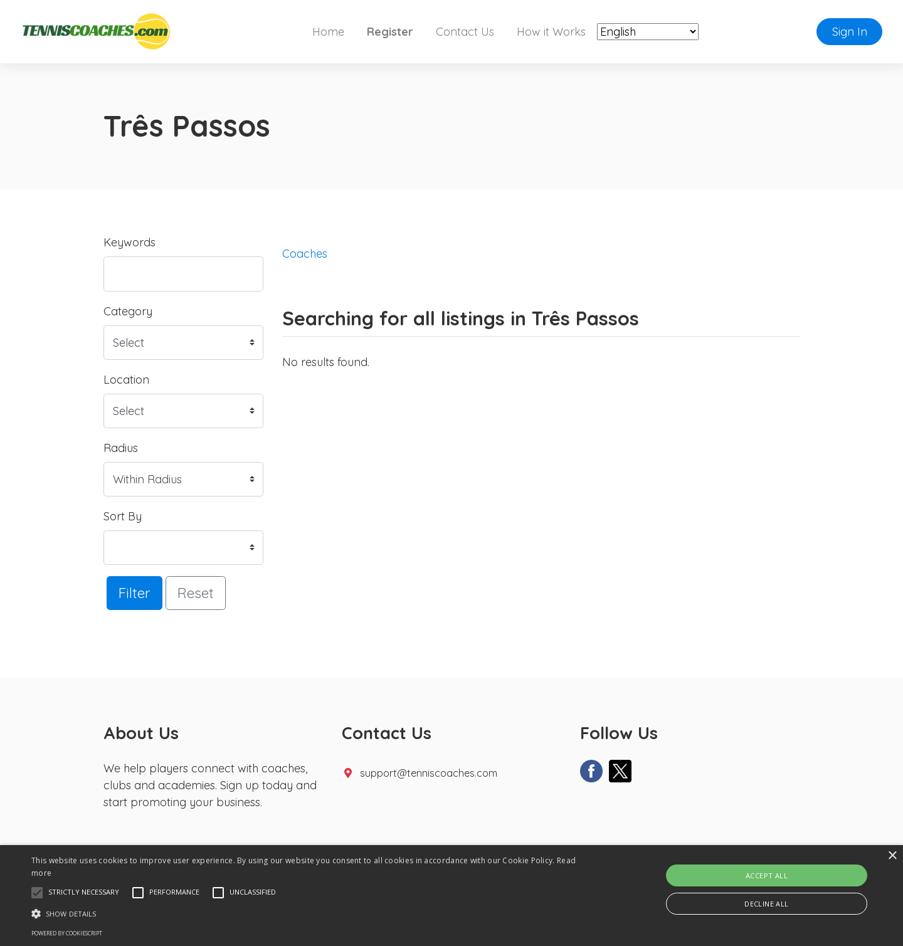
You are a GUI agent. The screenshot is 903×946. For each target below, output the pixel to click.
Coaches (304, 253)
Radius (120, 448)
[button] (37, 892)
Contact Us (465, 31)
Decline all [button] (766, 903)
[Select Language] (648, 31)
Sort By (122, 516)
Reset (195, 593)
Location (126, 379)
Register (390, 31)
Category (127, 311)
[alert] (451, 895)
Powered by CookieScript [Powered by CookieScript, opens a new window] (66, 933)
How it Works (551, 31)
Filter (134, 593)
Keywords (129, 242)
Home (328, 31)
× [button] (892, 856)
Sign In (849, 31)
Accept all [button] (767, 875)
